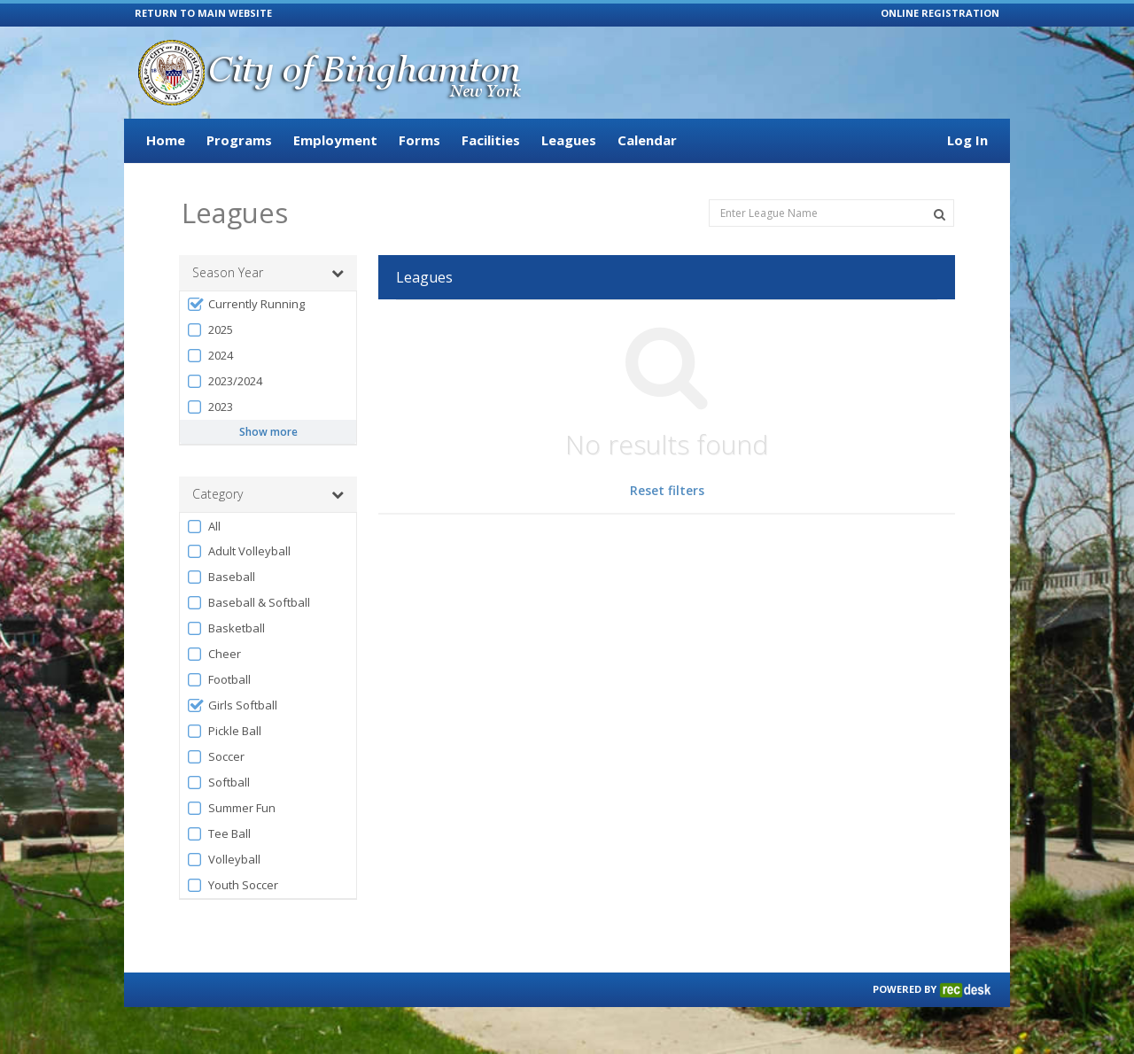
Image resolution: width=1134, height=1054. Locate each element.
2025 (209, 330)
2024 (209, 355)
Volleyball (223, 859)
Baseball (220, 577)
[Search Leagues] (939, 214)
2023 (209, 407)
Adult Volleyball (238, 551)
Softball (218, 782)
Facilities (491, 140)
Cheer (213, 654)
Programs (239, 140)
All (203, 526)
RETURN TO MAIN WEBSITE (203, 12)
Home (165, 140)
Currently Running (245, 304)
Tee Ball (218, 833)
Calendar (647, 140)
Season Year (268, 273)
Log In (967, 140)
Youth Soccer (232, 885)
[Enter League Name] (831, 213)
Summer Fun (231, 808)
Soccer (215, 756)
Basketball (225, 628)
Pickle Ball (223, 731)
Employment (335, 140)
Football (218, 679)
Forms (419, 140)
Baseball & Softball (248, 602)
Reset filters (667, 490)
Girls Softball (231, 705)
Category (268, 494)
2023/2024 (224, 381)
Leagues (568, 140)
